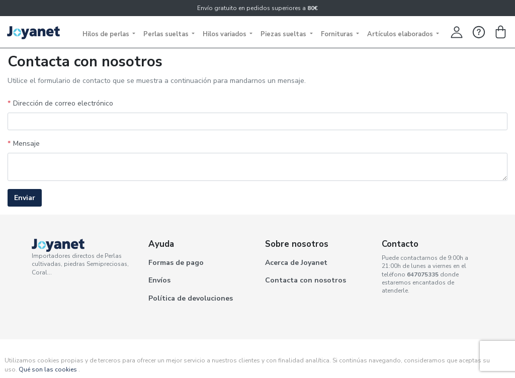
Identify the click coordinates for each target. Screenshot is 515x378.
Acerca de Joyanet (296, 262)
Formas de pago (176, 262)
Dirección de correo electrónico (63, 103)
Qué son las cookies (48, 369)
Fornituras (338, 34)
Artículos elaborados (401, 34)
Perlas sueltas (166, 34)
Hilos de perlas (106, 34)
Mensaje (26, 143)
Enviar (24, 198)
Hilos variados (225, 34)
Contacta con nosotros (305, 280)
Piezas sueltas (284, 34)
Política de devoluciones (190, 298)
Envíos (159, 280)
